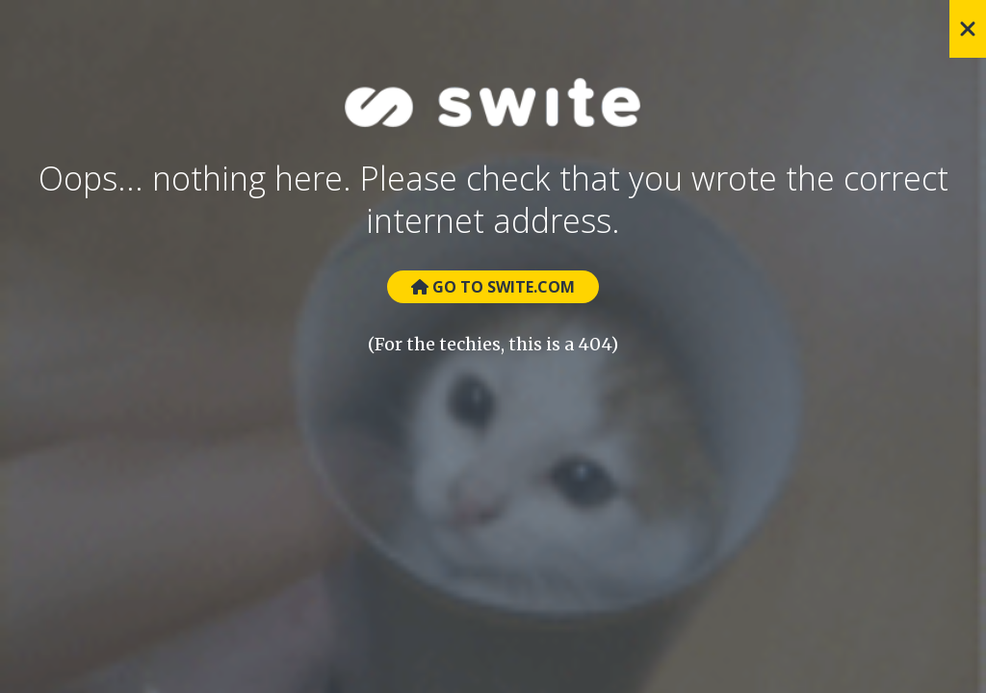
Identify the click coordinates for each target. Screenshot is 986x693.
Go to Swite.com (493, 286)
